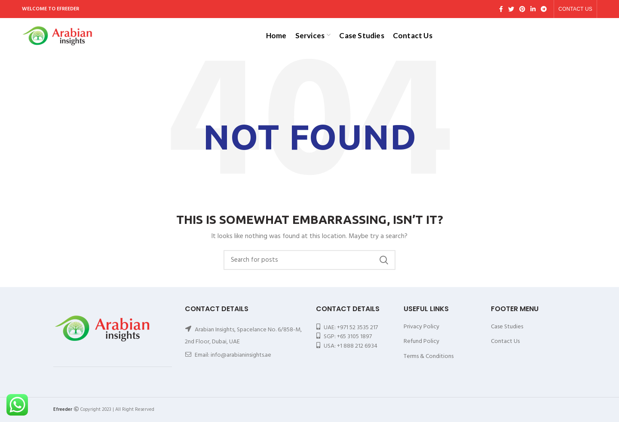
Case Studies (507, 327)
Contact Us (505, 341)
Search (384, 260)
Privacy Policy (421, 327)
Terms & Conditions (429, 356)
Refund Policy (421, 341)
